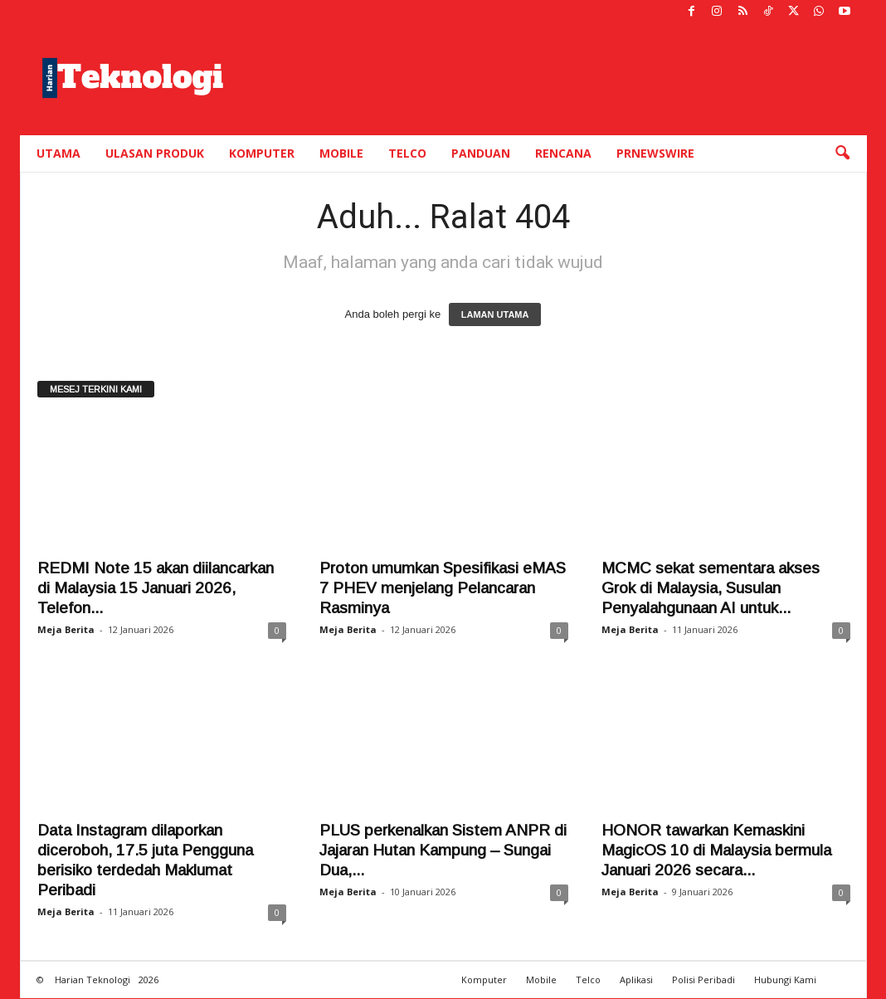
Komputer (262, 153)
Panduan (480, 153)
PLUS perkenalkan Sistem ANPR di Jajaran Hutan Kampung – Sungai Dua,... (443, 850)
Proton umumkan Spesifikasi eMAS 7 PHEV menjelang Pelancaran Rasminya (442, 587)
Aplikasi (636, 979)
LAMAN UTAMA (495, 314)
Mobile (341, 153)
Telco (407, 153)
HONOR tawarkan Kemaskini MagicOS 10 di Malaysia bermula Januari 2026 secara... (716, 850)
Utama (58, 153)
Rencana (563, 153)
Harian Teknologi (92, 979)
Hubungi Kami (785, 979)
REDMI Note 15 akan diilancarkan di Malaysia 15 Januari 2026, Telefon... (155, 587)
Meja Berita (66, 629)
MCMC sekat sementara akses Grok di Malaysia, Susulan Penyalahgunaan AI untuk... (710, 587)
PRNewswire (655, 153)
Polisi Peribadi (703, 979)
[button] (842, 153)
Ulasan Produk (154, 153)
